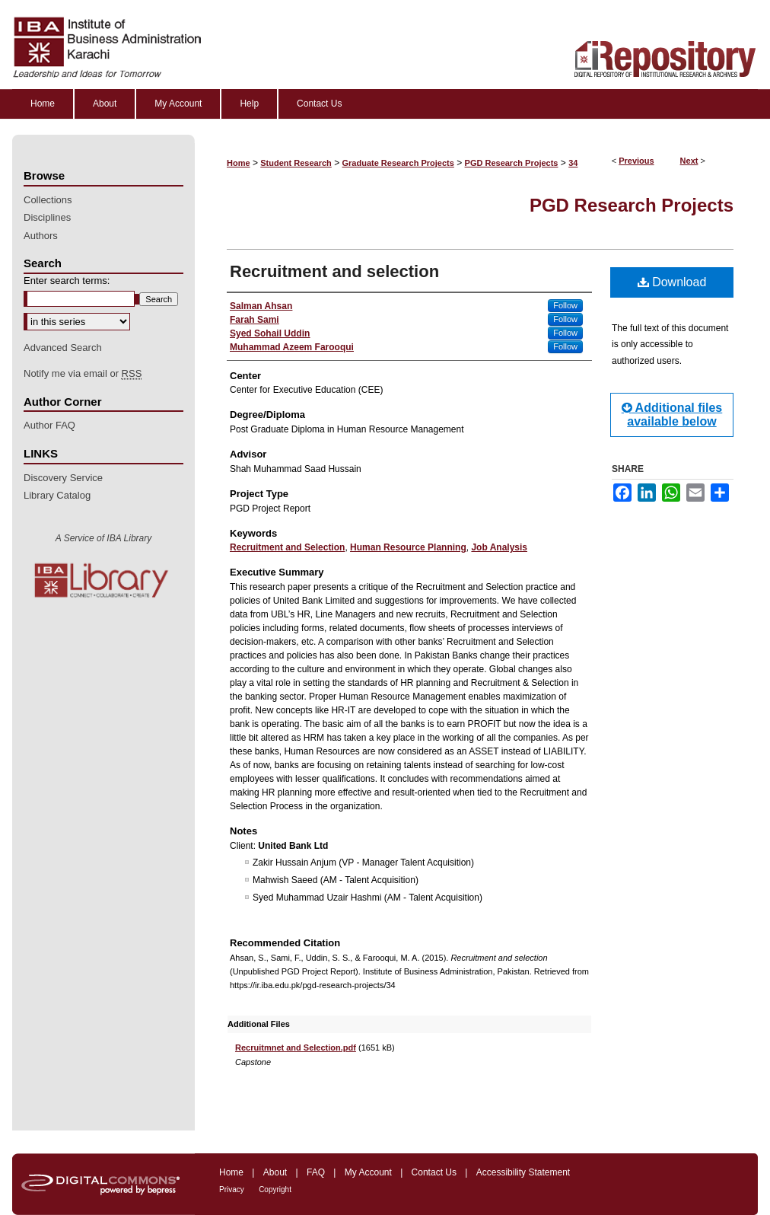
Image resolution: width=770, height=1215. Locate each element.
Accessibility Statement (523, 1172)
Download (672, 282)
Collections (48, 200)
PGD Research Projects (511, 162)
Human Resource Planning (408, 547)
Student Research (296, 162)
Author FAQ (49, 425)
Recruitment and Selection (287, 547)
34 (573, 162)
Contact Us (434, 1172)
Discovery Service (63, 477)
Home (238, 162)
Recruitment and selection (334, 271)
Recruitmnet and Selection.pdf (295, 1047)
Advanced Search (63, 347)
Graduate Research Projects (398, 162)
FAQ (316, 1172)
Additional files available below (672, 414)
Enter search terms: (67, 280)
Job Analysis (499, 547)
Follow (565, 305)
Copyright (275, 1189)
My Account (368, 1172)
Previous (636, 160)
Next (689, 160)
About (275, 1172)
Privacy (231, 1189)
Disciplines (47, 217)
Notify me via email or (83, 374)
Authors (41, 235)
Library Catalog (57, 495)
